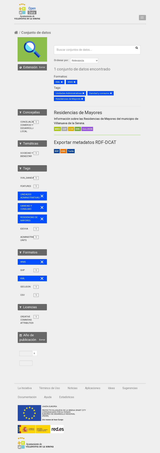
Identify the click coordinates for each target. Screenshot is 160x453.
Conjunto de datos (36, 32)
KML (78, 129)
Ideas (111, 388)
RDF (57, 151)
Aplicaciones (92, 388)
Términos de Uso (49, 388)
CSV (71, 129)
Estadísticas (66, 397)
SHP (64, 129)
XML (63, 151)
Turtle (71, 151)
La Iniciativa (25, 388)
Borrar (42, 67)
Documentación (27, 397)
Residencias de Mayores (78, 112)
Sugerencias (130, 388)
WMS (57, 129)
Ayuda (47, 397)
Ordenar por (61, 60)
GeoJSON (87, 129)
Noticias (72, 388)
